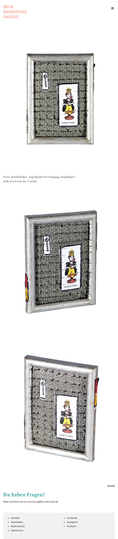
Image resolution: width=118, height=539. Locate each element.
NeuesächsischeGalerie (15, 11)
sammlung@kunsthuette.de (42, 501)
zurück (111, 485)
